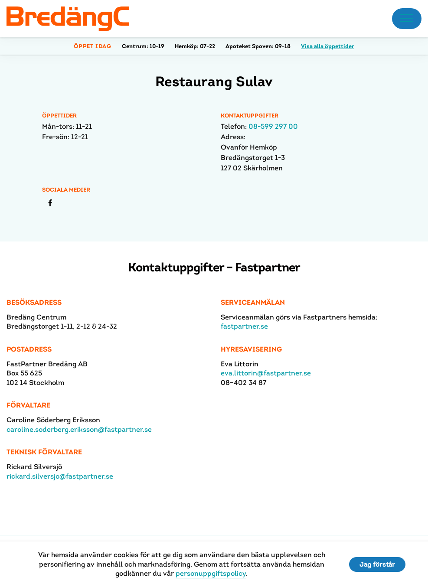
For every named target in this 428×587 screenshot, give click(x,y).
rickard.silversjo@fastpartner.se (60, 476)
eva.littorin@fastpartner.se (266, 373)
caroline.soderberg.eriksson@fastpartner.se (79, 429)
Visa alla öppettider (327, 46)
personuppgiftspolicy (211, 573)
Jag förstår (377, 564)
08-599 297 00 (273, 126)
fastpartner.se (244, 326)
